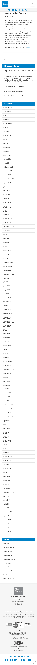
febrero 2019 (7, 349)
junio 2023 (6, 143)
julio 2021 (6, 234)
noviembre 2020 (8, 266)
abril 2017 (6, 436)
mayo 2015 (6, 500)
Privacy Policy (13, 656)
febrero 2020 (7, 302)
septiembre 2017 (8, 417)
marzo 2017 (7, 440)
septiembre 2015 (8, 492)
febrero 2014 (7, 524)
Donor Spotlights (8, 547)
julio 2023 (6, 139)
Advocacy (6, 543)
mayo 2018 (6, 385)
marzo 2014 (7, 520)
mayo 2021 (6, 242)
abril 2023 (6, 151)
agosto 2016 (7, 468)
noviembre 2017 (8, 409)
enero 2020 (6, 306)
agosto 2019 (7, 325)
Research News (8, 567)
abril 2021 (6, 246)
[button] (32, 4)
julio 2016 (6, 472)
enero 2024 (6, 115)
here (28, 47)
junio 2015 (6, 496)
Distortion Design (18, 650)
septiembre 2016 (8, 464)
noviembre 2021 (8, 218)
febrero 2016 (7, 488)
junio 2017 (6, 429)
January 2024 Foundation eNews (14, 86)
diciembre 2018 (8, 357)
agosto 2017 (7, 421)
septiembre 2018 (8, 369)
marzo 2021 (7, 250)
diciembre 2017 (8, 405)
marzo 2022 (7, 203)
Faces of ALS (7, 551)
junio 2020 (6, 286)
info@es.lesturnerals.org (18, 598)
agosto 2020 (7, 278)
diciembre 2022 (8, 167)
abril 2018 (6, 389)
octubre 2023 (7, 127)
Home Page (7, 563)
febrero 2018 (7, 397)
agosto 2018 (7, 373)
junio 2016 (6, 476)
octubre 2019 (7, 317)
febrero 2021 (7, 254)
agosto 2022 (7, 183)
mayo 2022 (6, 195)
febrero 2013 (7, 528)
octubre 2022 (7, 175)
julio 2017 (6, 425)
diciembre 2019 (8, 310)
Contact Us (24, 656)
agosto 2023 (7, 135)
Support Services (8, 571)
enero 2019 (6, 353)
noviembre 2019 (8, 314)
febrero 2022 (7, 206)
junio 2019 (6, 333)
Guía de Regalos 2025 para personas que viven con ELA (18, 71)
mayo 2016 (6, 480)
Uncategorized (7, 575)
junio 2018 (6, 381)
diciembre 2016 (8, 452)
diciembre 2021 (8, 214)
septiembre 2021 (8, 226)
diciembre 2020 (8, 262)
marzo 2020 (7, 298)
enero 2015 (6, 508)
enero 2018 (6, 401)
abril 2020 (6, 294)
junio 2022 (6, 191)
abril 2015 (6, 504)
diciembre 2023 (8, 119)
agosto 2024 (7, 111)
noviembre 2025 (8, 107)
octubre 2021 (7, 222)
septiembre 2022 (8, 179)
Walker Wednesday (9, 579)
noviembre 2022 (8, 171)
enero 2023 (6, 163)
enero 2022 (6, 210)
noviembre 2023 (8, 123)
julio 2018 (6, 377)
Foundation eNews (9, 559)
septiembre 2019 (8, 321)
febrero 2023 (7, 159)
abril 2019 (6, 341)
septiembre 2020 (8, 274)
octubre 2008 (7, 532)
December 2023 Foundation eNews (15, 96)
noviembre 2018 (8, 361)
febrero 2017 (7, 444)
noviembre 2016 (8, 456)
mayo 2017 (6, 432)
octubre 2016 (7, 460)
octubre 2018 (7, 365)
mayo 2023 (6, 147)
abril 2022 (6, 199)
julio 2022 (6, 187)
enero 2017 (6, 448)
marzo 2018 (7, 393)
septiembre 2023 (8, 131)
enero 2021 (6, 258)
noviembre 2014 (8, 512)
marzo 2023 (7, 155)
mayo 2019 (6, 337)
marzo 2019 (7, 345)
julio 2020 (6, 282)
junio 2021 (6, 238)
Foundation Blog (8, 555)
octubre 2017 (7, 413)
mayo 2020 (6, 290)
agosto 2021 (7, 230)
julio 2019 (6, 329)
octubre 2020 (7, 270)
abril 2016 (6, 484)
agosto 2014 (7, 516)
